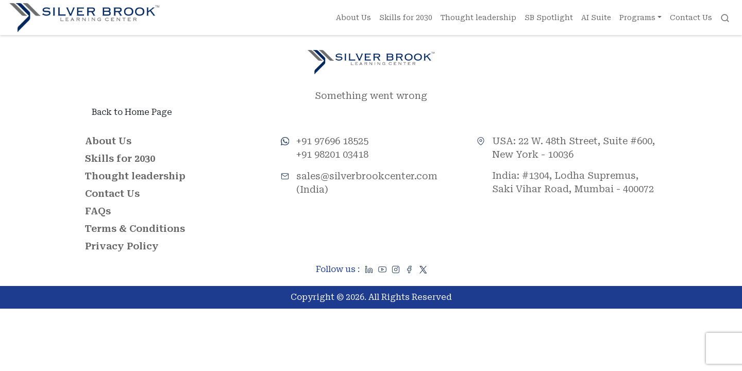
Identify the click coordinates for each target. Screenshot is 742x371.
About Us (353, 17)
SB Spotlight (549, 17)
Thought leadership (478, 17)
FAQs (98, 211)
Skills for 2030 (405, 17)
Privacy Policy (122, 246)
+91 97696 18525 (332, 141)
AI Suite (596, 17)
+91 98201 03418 (332, 154)
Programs (637, 17)
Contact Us (691, 17)
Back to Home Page (132, 112)
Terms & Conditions (135, 229)
